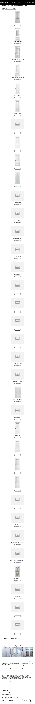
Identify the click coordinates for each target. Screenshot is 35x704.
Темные (14, 8)
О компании (31, 2)
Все (3, 8)
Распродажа (14, 2)
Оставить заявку (17, 25)
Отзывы (19, 2)
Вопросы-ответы (25, 2)
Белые (6, 8)
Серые (10, 8)
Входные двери (8, 2)
